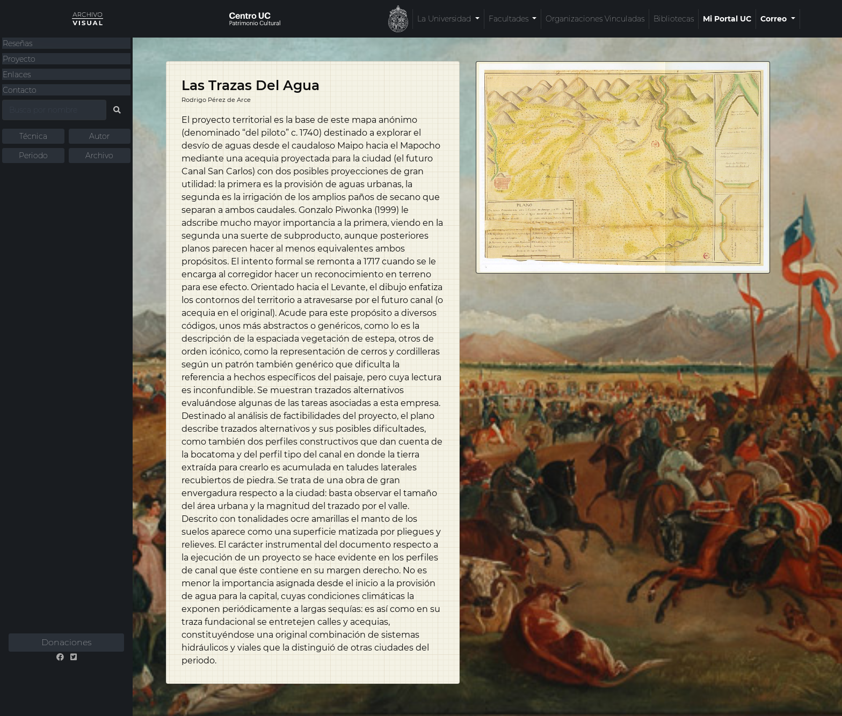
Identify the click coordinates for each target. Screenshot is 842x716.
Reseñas (17, 43)
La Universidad (340, 19)
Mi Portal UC (622, 19)
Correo (670, 19)
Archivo (99, 155)
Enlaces (17, 74)
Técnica (33, 136)
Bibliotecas (569, 19)
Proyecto (19, 59)
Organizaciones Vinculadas (490, 19)
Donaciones (66, 642)
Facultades (405, 19)
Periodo (33, 155)
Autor (99, 136)
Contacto (20, 90)
